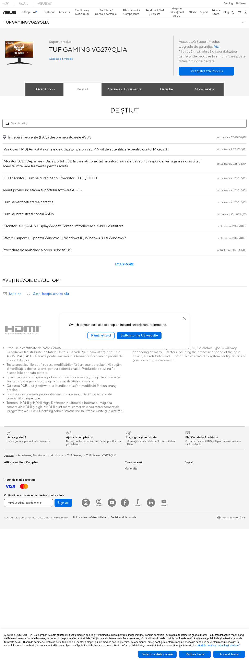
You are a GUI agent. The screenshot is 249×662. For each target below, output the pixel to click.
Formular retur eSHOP (137, 528)
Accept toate (229, 654)
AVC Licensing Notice (198, 504)
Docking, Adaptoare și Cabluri (22, 535)
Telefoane (69, 492)
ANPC (128, 601)
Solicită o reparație (135, 534)
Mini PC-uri (70, 467)
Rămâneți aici (101, 335)
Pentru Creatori (13, 479)
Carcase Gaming (73, 522)
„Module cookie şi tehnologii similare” (218, 645)
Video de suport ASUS (138, 589)
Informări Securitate (136, 583)
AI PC (188, 473)
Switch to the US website (139, 335)
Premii (128, 479)
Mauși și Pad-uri (13, 510)
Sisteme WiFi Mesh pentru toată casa (85, 571)
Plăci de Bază (71, 510)
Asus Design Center (196, 479)
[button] (5, 5)
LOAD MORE (124, 257)
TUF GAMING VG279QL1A (26, 15)
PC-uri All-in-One (14, 577)
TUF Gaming (74, 448)
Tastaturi (9, 504)
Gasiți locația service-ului (51, 287)
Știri (126, 473)
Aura (187, 522)
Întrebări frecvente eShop (139, 540)
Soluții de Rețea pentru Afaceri (81, 577)
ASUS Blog (191, 498)
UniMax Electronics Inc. (138, 516)
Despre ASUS (132, 461)
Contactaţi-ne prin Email (139, 571)
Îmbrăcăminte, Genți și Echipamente (25, 528)
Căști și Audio (12, 516)
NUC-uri (68, 461)
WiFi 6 (67, 559)
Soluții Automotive (196, 492)
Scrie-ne (15, 287)
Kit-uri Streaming (14, 522)
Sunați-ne (130, 577)
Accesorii (69, 498)
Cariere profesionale (136, 467)
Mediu (188, 461)
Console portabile (74, 486)
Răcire (67, 528)
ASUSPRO (191, 486)
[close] (184, 318)
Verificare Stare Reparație (139, 553)
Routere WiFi (71, 565)
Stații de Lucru (72, 473)
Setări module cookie (157, 654)
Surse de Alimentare (75, 535)
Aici (216, 39)
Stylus (7, 547)
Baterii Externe (13, 541)
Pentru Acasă (12, 467)
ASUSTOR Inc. (133, 504)
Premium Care (133, 546)
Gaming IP (10, 553)
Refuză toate (195, 654)
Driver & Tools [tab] (44, 82)
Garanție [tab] (166, 82)
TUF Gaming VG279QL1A (101, 448)
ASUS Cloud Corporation (139, 510)
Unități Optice (72, 547)
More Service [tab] (205, 82)
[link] (124, 4)
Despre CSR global (135, 491)
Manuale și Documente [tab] (124, 82)
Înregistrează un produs (138, 565)
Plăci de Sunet (71, 541)
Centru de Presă (134, 498)
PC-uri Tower (12, 583)
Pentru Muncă (12, 473)
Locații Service (133, 559)
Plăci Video (70, 516)
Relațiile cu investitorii (137, 485)
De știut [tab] (82, 82)
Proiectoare (11, 571)
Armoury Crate (194, 516)
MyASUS (129, 595)
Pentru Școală (12, 486)
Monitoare (10, 565)
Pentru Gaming (13, 492)
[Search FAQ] (124, 116)
